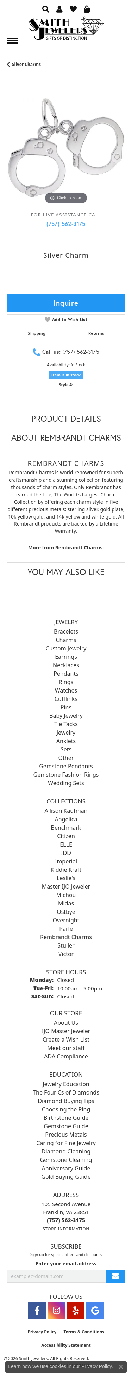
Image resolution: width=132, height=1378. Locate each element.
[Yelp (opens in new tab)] (75, 1310)
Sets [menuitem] (66, 749)
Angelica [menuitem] (66, 819)
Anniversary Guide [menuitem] (66, 1168)
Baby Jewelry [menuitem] (66, 716)
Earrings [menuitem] (66, 657)
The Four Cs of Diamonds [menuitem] (66, 1092)
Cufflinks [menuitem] (66, 699)
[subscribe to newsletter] (115, 1276)
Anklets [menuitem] (66, 741)
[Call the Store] (66, 1220)
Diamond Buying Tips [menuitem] (66, 1101)
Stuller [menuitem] (65, 945)
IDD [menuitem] (66, 853)
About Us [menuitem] (66, 1022)
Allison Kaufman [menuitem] (65, 811)
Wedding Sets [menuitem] (66, 783)
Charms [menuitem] (66, 640)
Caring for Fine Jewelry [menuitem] (66, 1143)
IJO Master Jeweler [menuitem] (66, 1031)
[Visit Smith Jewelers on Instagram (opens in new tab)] (56, 1310)
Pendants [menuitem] (66, 673)
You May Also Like (66, 571)
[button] (45, 9)
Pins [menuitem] (66, 707)
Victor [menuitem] (66, 954)
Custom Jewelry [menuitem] (66, 648)
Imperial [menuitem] (66, 861)
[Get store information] (66, 1229)
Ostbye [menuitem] (66, 912)
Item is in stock (66, 374)
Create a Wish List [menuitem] (66, 1039)
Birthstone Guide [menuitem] (66, 1118)
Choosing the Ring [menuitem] (66, 1109)
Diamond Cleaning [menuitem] (66, 1151)
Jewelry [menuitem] (66, 732)
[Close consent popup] (121, 1367)
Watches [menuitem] (66, 690)
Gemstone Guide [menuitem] (66, 1126)
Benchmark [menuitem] (66, 827)
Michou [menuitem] (66, 895)
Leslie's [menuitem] (66, 878)
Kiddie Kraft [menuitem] (66, 870)
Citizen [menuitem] (66, 836)
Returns (96, 333)
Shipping (36, 333)
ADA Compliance (66, 1056)
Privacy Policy (42, 1332)
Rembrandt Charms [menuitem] (66, 937)
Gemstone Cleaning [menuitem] (66, 1160)
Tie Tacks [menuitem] (66, 724)
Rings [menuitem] (66, 682)
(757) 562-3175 (66, 223)
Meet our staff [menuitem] (65, 1048)
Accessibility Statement (65, 1345)
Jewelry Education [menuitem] (66, 1084)
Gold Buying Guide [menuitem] (65, 1176)
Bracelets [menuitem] (66, 631)
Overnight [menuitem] (66, 920)
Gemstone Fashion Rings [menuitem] (66, 774)
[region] (66, 147)
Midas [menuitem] (66, 903)
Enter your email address (66, 1263)
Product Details (66, 418)
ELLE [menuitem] (66, 844)
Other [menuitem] (66, 758)
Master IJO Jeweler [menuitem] (66, 886)
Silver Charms (26, 64)
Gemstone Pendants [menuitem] (66, 766)
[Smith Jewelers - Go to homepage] (66, 29)
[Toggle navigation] (12, 41)
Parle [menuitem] (66, 928)
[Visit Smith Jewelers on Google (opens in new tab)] (95, 1310)
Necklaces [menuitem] (66, 665)
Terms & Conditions (83, 1332)
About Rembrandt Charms (66, 437)
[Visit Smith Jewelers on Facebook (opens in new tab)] (37, 1310)
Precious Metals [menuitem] (66, 1134)
